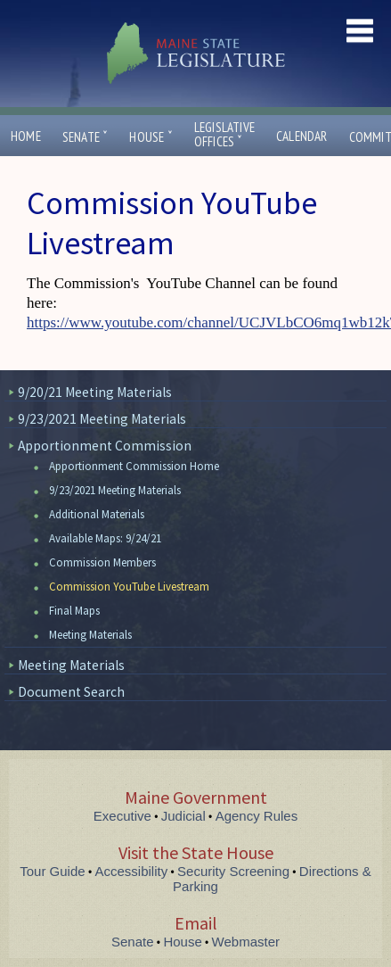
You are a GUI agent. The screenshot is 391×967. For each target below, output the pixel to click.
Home (26, 136)
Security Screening (233, 871)
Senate (85, 137)
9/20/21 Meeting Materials (95, 392)
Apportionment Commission (104, 445)
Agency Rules (257, 815)
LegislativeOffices (224, 134)
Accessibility (131, 871)
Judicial (183, 815)
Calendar (302, 136)
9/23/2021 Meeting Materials (102, 418)
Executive (122, 815)
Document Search (71, 691)
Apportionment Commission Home (134, 466)
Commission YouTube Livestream (129, 586)
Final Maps (74, 610)
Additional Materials (96, 514)
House (150, 137)
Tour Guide (52, 871)
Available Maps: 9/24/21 (105, 538)
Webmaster (246, 941)
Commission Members (102, 562)
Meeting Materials (90, 634)
